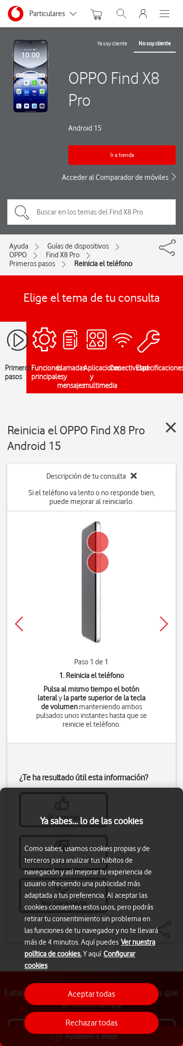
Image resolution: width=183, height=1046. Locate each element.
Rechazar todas (91, 1022)
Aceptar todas (91, 994)
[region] (91, 917)
